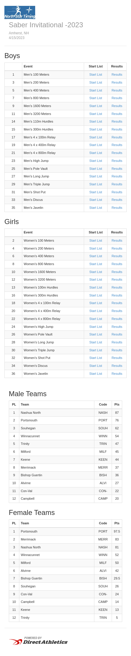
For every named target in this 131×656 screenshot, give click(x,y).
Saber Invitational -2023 (46, 25)
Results (117, 74)
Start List (95, 74)
